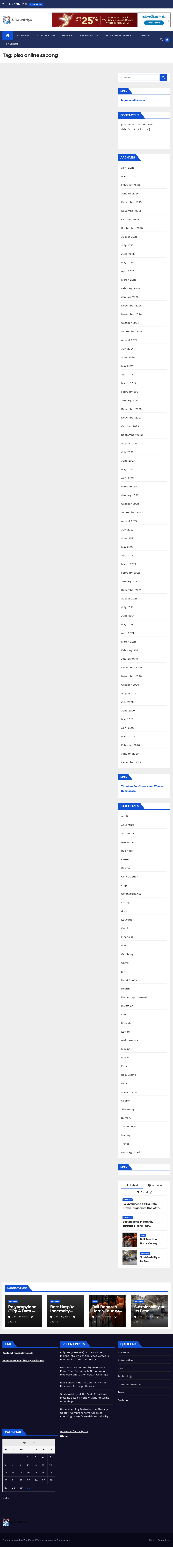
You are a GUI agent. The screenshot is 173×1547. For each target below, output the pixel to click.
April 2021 (127, 633)
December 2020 (131, 667)
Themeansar (63, 1540)
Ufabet (64, 1436)
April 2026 (128, 167)
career (125, 859)
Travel (145, 35)
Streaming (127, 1109)
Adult (124, 816)
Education (127, 919)
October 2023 (130, 426)
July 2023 (127, 452)
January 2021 (129, 658)
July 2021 (127, 607)
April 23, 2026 (62, 1317)
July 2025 (127, 245)
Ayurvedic (127, 842)
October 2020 (130, 684)
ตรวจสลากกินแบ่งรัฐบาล (74, 1431)
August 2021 (129, 598)
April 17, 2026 (103, 1317)
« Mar (5, 1498)
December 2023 (131, 409)
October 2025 (130, 219)
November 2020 (131, 676)
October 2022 (130, 503)
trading (125, 1135)
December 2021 (131, 589)
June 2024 (128, 357)
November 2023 (131, 417)
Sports (125, 1100)
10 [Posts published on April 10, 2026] (36, 1464)
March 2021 (128, 641)
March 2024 (128, 383)
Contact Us (163, 1540)
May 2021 (127, 624)
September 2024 (132, 331)
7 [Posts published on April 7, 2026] (12, 1464)
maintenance (129, 1040)
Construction (129, 876)
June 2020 (128, 710)
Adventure (128, 824)
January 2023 (130, 495)
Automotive (46, 35)
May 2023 (127, 469)
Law (123, 1014)
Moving (125, 1048)
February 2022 (130, 572)
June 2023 (128, 460)
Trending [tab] (144, 1192)
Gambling (127, 954)
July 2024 (127, 348)
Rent (124, 1083)
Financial (127, 936)
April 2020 (128, 727)
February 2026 (130, 184)
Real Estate (128, 1074)
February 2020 (130, 745)
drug (124, 911)
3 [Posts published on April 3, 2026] (35, 1457)
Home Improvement (119, 35)
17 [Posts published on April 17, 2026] (36, 1472)
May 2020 (127, 719)
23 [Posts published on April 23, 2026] (28, 1480)
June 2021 (127, 615)
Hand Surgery (130, 980)
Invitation (127, 1005)
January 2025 (130, 297)
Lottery (125, 1031)
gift (123, 971)
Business (23, 35)
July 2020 (127, 702)
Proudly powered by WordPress (18, 1540)
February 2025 (130, 288)
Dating (125, 902)
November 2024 (131, 314)
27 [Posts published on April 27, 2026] (5, 1487)
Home (152, 1540)
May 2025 (127, 262)
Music (125, 1057)
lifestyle (126, 1023)
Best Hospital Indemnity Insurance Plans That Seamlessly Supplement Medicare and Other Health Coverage (84, 1371)
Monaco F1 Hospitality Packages (23, 1360)
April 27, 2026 (20, 1317)
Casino (125, 868)
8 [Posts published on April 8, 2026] (20, 1464)
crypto (125, 885)
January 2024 (130, 400)
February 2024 (130, 391)
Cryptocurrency (131, 893)
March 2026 (129, 176)
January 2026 (130, 193)
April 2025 (127, 271)
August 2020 (129, 693)
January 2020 (130, 753)
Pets (124, 1066)
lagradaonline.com (133, 100)
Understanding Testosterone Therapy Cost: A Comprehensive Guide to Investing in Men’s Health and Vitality (84, 1413)
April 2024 (127, 374)
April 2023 (127, 477)
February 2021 (130, 650)
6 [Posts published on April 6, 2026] (5, 1464)
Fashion (12, 43)
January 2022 (130, 581)
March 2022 (128, 564)
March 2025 (128, 279)
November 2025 (131, 210)
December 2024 (131, 305)
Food (124, 945)
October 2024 (130, 322)
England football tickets (17, 1352)
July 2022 (127, 529)
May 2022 (127, 546)
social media (129, 1092)
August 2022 (129, 521)
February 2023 (130, 486)
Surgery (126, 1117)
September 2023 (132, 434)
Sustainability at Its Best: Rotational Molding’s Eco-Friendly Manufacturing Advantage (84, 1398)
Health (67, 35)
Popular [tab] (155, 1185)
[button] (161, 39)
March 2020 (129, 736)
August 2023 (129, 443)
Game (125, 962)
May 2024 (127, 365)
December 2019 (131, 762)
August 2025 (129, 236)
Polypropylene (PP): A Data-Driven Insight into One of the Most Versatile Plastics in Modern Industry (84, 1356)
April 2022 (127, 555)
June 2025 (128, 253)
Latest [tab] (132, 1185)
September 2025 (132, 228)
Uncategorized (130, 1152)
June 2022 (128, 538)
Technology (89, 35)
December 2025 (131, 202)
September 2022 (132, 512)
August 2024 (129, 340)
